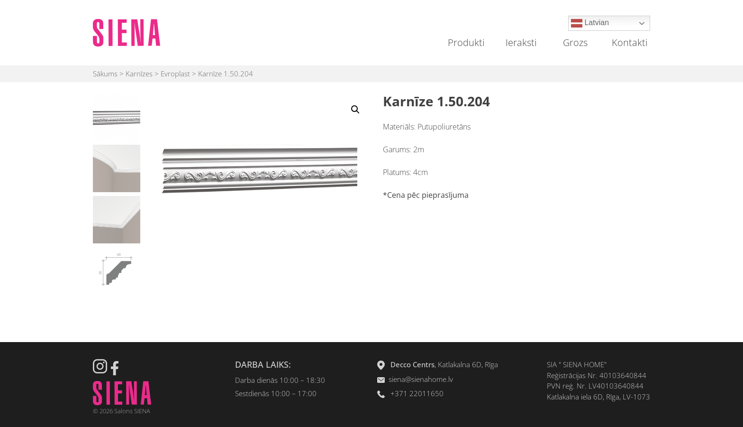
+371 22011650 (417, 393)
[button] (355, 109)
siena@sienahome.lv (421, 379)
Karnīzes (139, 73)
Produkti (466, 42)
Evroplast (175, 73)
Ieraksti (521, 42)
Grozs (575, 42)
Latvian (590, 23)
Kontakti (630, 42)
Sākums (105, 73)
